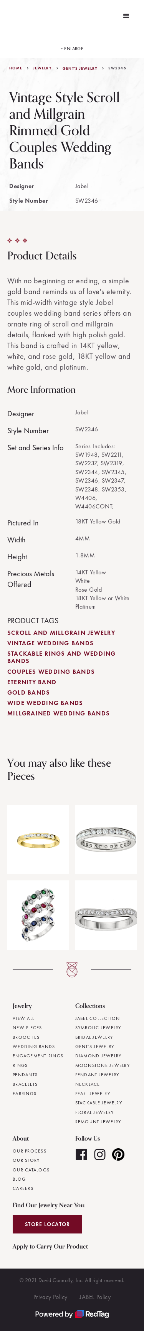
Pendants (25, 1074)
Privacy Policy (50, 1297)
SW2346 (117, 68)
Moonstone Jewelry (102, 1065)
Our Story (26, 1160)
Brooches (26, 1037)
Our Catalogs (31, 1170)
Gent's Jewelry (80, 68)
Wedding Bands (34, 1046)
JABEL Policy (95, 1297)
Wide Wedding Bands (45, 703)
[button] (126, 16)
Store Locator (47, 1224)
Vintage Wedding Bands (50, 643)
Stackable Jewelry (98, 1103)
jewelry (42, 68)
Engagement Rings (38, 1055)
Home (15, 68)
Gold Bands (28, 692)
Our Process (29, 1151)
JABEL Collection (97, 1018)
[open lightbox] (72, 45)
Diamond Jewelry (98, 1055)
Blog (19, 1179)
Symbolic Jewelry (98, 1027)
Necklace (87, 1084)
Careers (23, 1188)
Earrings (24, 1093)
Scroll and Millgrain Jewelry (61, 632)
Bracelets (25, 1084)
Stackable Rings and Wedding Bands (61, 657)
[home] (11, 16)
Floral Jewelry (94, 1112)
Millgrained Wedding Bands (58, 713)
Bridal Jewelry (94, 1037)
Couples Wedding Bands (51, 671)
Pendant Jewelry (97, 1074)
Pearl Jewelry (92, 1093)
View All (23, 1018)
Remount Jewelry (98, 1121)
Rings (20, 1065)
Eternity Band (31, 682)
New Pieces (27, 1027)
